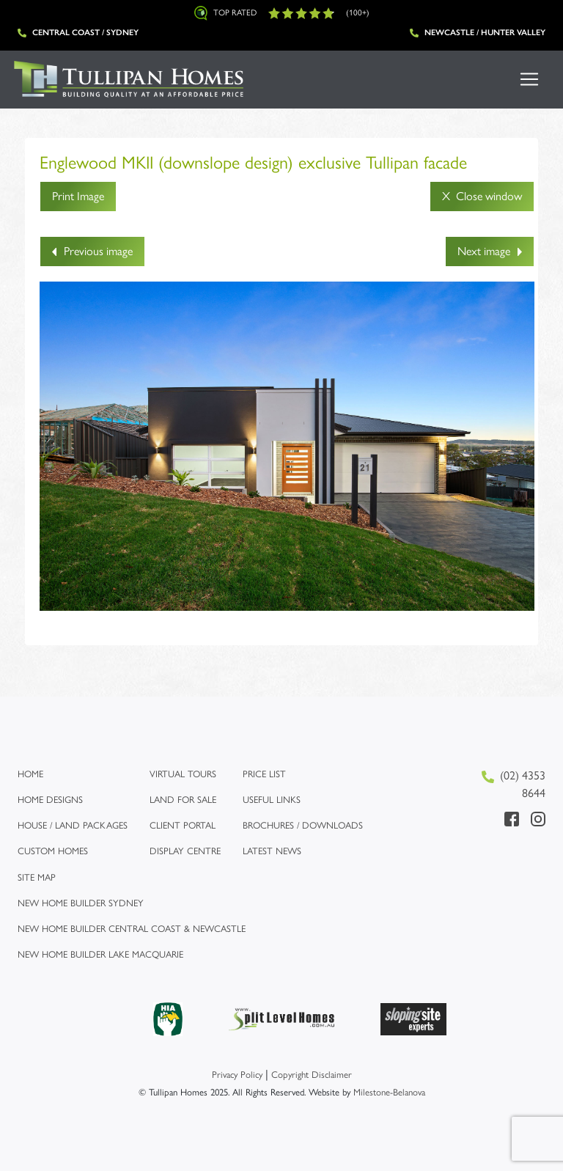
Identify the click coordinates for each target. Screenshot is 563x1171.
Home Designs (50, 799)
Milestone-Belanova (389, 1092)
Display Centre (185, 850)
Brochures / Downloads (303, 825)
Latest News (272, 850)
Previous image (92, 251)
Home (30, 773)
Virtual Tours (183, 773)
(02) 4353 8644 (513, 784)
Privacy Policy (237, 1074)
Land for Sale (183, 799)
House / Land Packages (73, 825)
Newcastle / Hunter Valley (477, 32)
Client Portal (183, 825)
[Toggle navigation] (529, 79)
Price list (264, 773)
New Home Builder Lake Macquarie (100, 954)
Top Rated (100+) (281, 13)
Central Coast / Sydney (78, 32)
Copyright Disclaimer (311, 1074)
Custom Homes (53, 850)
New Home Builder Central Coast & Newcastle (132, 928)
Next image (489, 251)
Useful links (272, 799)
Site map (37, 877)
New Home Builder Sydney (81, 902)
